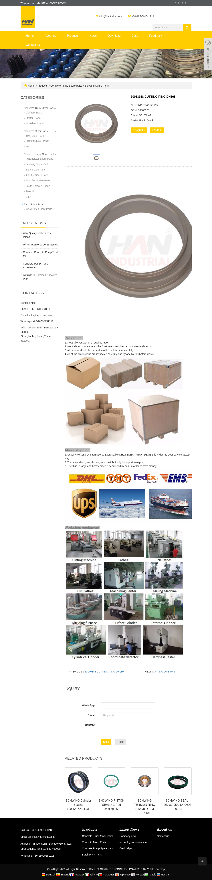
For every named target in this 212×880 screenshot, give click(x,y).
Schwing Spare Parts (96, 85)
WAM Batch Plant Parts (39, 209)
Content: (90, 724)
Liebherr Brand (34, 112)
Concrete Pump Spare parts (66, 85)
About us (50, 35)
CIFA (28, 196)
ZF (27, 146)
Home (30, 35)
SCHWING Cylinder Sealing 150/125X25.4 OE (78, 804)
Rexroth (30, 191)
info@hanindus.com (111, 16)
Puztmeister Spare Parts (39, 158)
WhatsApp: (88, 705)
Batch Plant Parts (33, 204)
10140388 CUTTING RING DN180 (104, 671)
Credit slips (125, 848)
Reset (121, 741)
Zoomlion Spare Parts (38, 180)
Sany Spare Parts (36, 169)
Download (114, 35)
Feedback (155, 35)
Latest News (129, 830)
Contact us (33, 44)
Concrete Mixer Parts (36, 131)
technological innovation (132, 842)
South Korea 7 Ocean (38, 185)
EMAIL (157, 130)
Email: (91, 715)
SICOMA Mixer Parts (37, 141)
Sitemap (160, 869)
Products (72, 35)
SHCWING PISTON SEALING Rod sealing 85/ (111, 804)
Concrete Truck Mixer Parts (39, 108)
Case (135, 35)
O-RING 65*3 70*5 (164, 671)
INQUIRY (139, 130)
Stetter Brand (33, 118)
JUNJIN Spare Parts (37, 175)
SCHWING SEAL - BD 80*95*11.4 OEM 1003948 (177, 804)
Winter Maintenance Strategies (40, 244)
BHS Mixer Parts (35, 135)
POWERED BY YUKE (142, 869)
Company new (127, 836)
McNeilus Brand (35, 123)
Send (106, 741)
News (93, 35)
